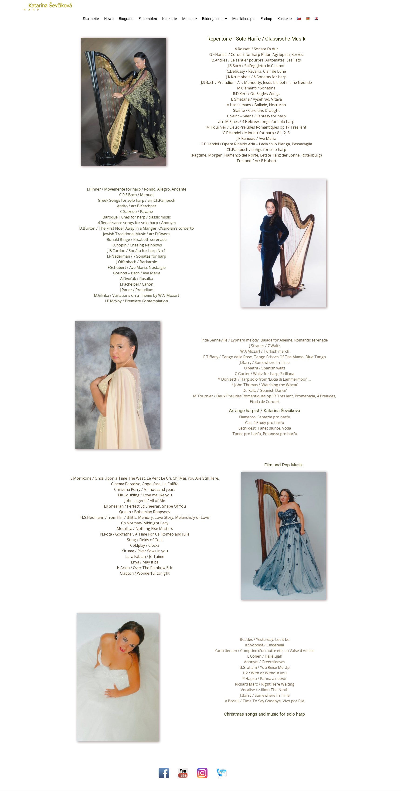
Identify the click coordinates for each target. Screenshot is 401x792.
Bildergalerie (214, 19)
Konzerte (169, 19)
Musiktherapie (243, 19)
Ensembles (148, 19)
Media (189, 19)
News (109, 19)
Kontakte (284, 19)
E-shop (266, 19)
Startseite (91, 19)
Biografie (126, 19)
